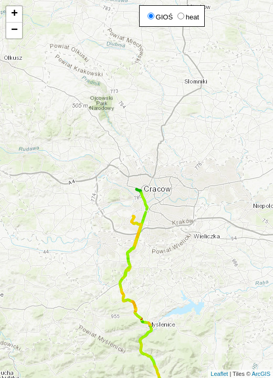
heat (188, 17)
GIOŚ (160, 17)
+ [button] (14, 14)
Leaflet (219, 374)
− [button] (14, 30)
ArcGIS (261, 374)
